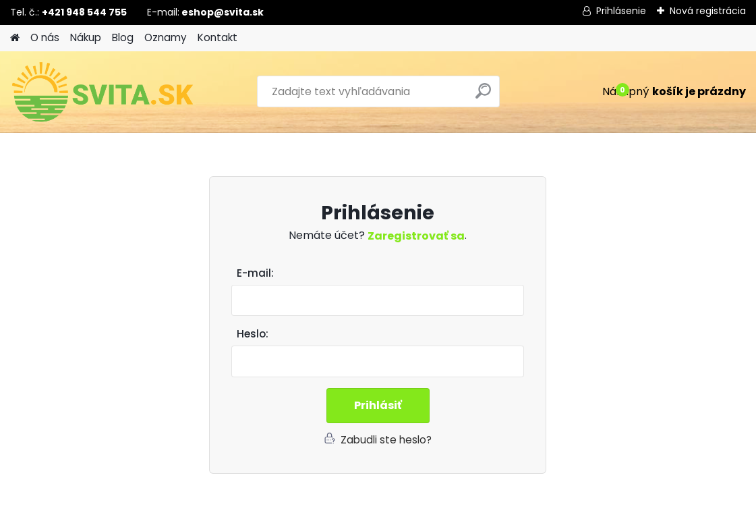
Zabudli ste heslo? (386, 440)
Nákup (85, 37)
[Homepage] (15, 38)
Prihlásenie (621, 11)
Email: (383, 273)
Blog (123, 37)
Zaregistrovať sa (416, 236)
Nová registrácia (708, 11)
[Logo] (103, 92)
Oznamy (165, 37)
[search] (483, 96)
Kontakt (217, 37)
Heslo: (252, 334)
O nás (44, 37)
